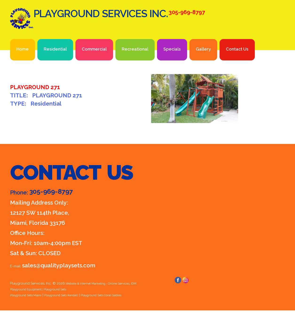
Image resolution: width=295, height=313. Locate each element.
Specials (172, 49)
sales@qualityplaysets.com (58, 265)
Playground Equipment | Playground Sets (44, 289)
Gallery (203, 49)
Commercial (94, 49)
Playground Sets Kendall (71, 295)
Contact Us (237, 49)
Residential (55, 49)
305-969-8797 (57, 192)
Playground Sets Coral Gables (119, 295)
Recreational (135, 49)
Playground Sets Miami (29, 295)
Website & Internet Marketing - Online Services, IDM (108, 283)
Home (22, 49)
